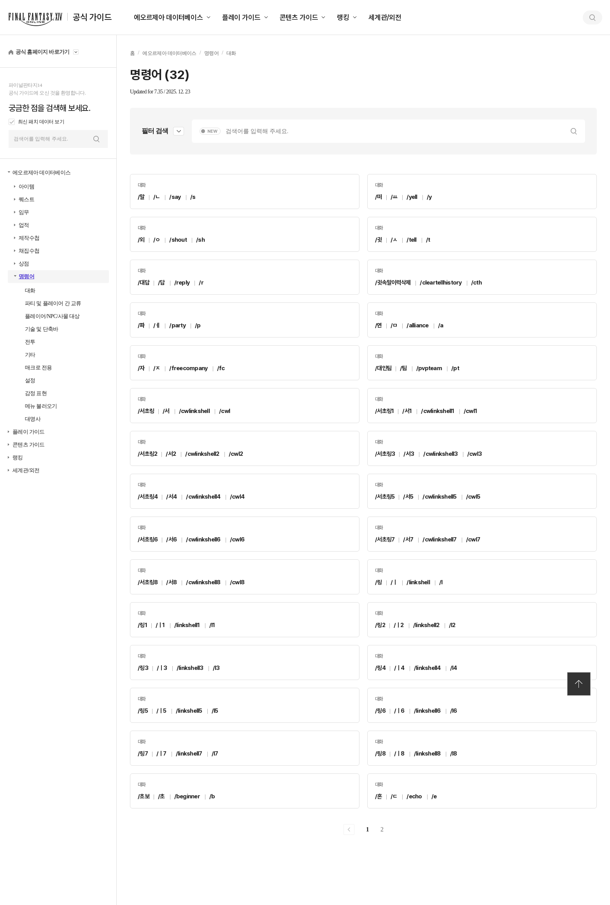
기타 (30, 355)
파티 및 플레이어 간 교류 (53, 303)
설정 (30, 380)
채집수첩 (29, 251)
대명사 (32, 419)
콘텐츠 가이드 (299, 17)
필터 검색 (155, 131)
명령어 (26, 276)
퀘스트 (26, 199)
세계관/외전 (384, 17)
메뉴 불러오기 (41, 406)
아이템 (26, 187)
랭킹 (343, 17)
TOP (579, 684)
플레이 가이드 (241, 17)
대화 (30, 290)
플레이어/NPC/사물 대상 (52, 316)
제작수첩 (29, 238)
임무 (24, 212)
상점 (24, 264)
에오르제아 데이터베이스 (168, 17)
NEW (212, 131)
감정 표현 (36, 393)
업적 (24, 225)
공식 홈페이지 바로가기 (43, 52)
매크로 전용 (38, 368)
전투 (30, 342)
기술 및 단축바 (41, 329)
